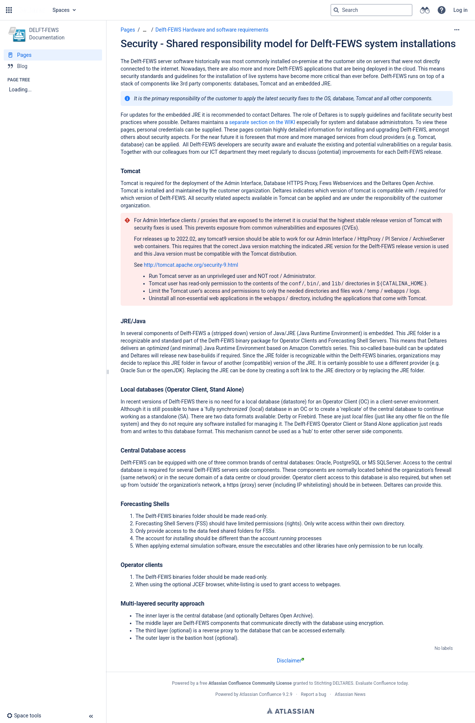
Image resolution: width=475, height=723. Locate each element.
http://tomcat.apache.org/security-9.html (191, 265)
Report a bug (313, 694)
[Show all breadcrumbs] (145, 30)
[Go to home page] (31, 10)
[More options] (457, 29)
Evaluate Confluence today (381, 683)
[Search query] (371, 10)
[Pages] (53, 55)
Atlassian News (350, 694)
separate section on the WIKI (262, 122)
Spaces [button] (61, 10)
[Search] (336, 10)
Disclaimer (290, 661)
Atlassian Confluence (260, 694)
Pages (128, 30)
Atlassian (290, 711)
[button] (9, 10)
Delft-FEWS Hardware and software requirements (211, 30)
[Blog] (53, 66)
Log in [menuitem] (460, 10)
